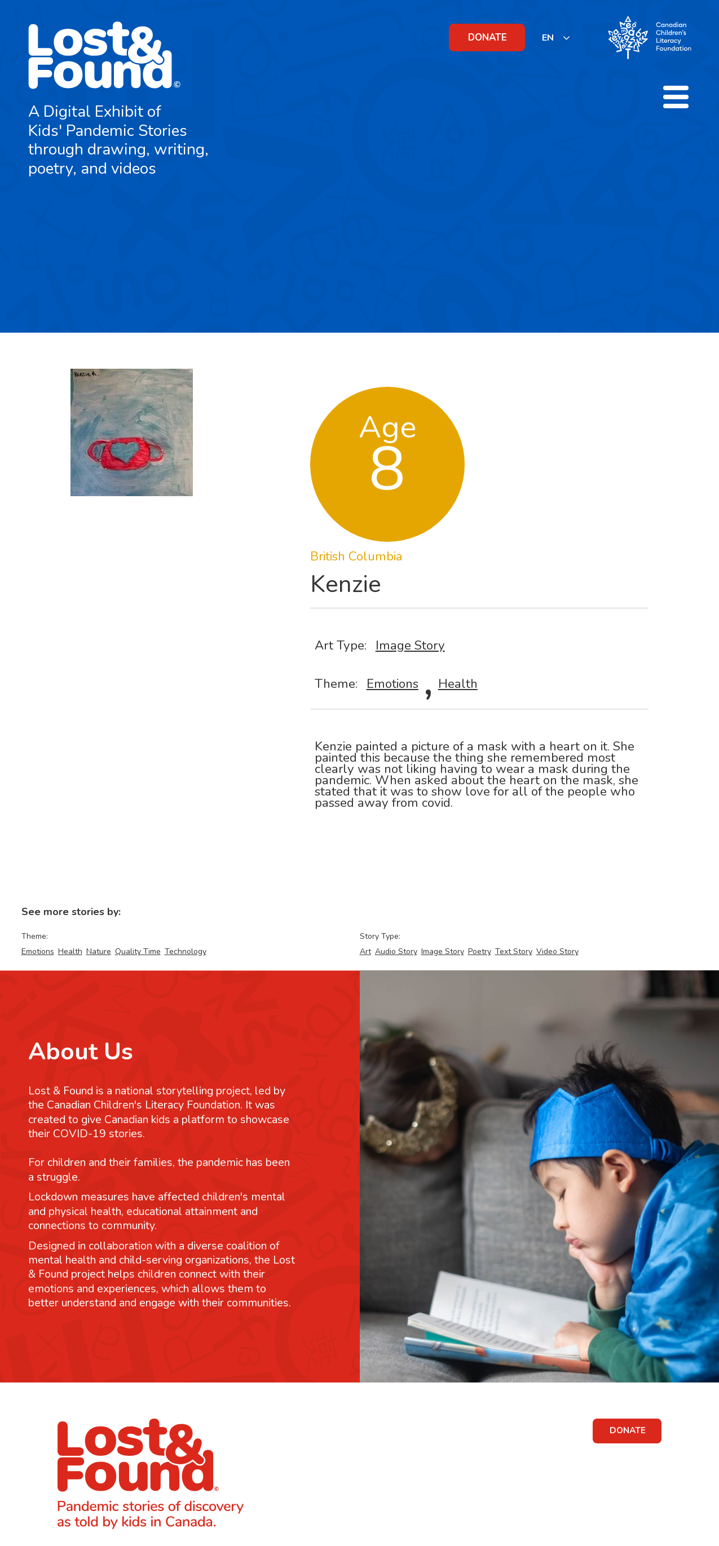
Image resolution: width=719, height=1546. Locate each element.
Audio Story (396, 951)
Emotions (392, 683)
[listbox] (556, 37)
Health (458, 683)
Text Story (513, 951)
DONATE (487, 37)
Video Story (557, 951)
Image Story (410, 645)
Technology (185, 951)
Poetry (479, 951)
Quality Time (138, 951)
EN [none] (548, 38)
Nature (98, 951)
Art (365, 951)
